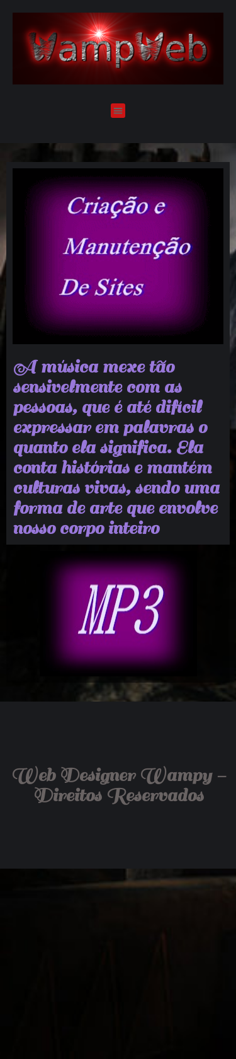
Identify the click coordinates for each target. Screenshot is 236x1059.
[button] (118, 110)
